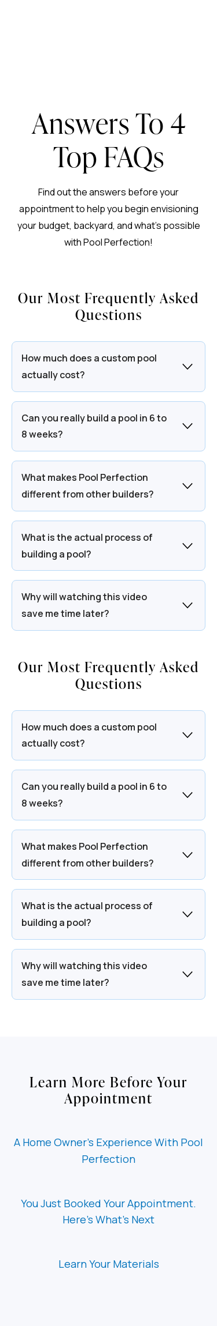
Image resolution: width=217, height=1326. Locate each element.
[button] (108, 366)
